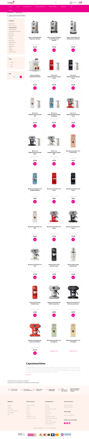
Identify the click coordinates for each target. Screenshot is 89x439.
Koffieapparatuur (27, 6)
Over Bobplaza (11, 412)
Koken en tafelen (52, 6)
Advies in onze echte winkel (52, 390)
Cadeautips (63, 6)
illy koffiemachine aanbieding (51, 418)
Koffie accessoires (12, 51)
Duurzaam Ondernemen (13, 410)
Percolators (11, 38)
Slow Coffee (11, 33)
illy (11, 64)
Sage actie (47, 414)
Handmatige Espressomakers (15, 31)
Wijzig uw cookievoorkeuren (38, 428)
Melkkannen (11, 44)
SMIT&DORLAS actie (49, 423)
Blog (8, 414)
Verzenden (28, 414)
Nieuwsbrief (10, 408)
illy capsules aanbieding (50, 416)
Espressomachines (13, 25)
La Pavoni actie (48, 412)
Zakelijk (9, 407)
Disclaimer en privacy (30, 416)
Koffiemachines (12, 23)
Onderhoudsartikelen (39, 6)
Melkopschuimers (12, 42)
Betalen (28, 412)
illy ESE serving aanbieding (50, 422)
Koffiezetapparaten (13, 29)
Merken (10, 10)
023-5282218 (71, 415)
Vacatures (10, 405)
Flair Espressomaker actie (50, 408)
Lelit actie (47, 410)
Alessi (12, 62)
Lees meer (28, 374)
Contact (28, 407)
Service (27, 410)
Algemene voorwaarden (31, 418)
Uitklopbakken (12, 46)
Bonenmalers (11, 35)
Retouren (28, 408)
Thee (17, 6)
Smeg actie (47, 407)
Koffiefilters (11, 49)
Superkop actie (48, 420)
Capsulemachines (18, 12)
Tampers (10, 48)
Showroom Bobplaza (68, 405)
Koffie (10, 6)
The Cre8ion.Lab (53, 428)
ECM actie (47, 405)
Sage (12, 66)
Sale (71, 6)
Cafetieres (11, 36)
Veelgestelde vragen (30, 405)
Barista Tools (11, 40)
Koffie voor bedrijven (68, 407)
